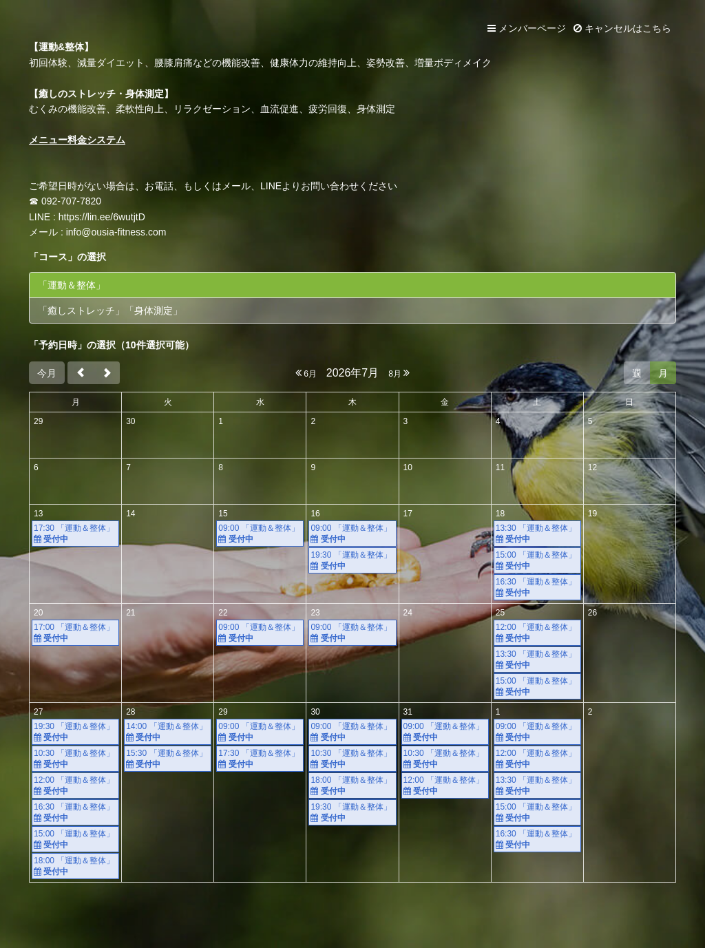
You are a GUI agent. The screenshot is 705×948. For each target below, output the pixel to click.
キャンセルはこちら (622, 28)
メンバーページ (526, 28)
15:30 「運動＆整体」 (167, 759)
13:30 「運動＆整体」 (537, 534)
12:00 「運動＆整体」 (537, 633)
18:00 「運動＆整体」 (75, 866)
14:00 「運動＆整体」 (167, 732)
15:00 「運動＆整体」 (537, 560)
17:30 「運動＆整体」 (75, 534)
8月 (399, 373)
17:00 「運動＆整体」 (75, 633)
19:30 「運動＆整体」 (352, 560)
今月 (46, 373)
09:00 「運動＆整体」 (260, 534)
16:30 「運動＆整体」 (537, 587)
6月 (306, 373)
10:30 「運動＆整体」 (75, 759)
